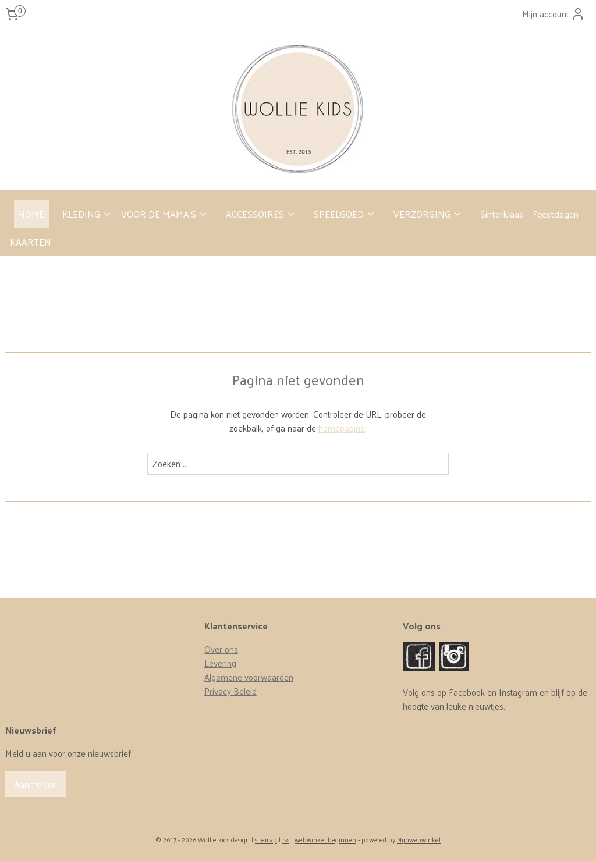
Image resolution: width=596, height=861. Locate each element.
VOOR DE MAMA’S (164, 213)
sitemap (266, 839)
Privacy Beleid (230, 691)
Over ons (221, 649)
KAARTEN (30, 241)
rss (285, 839)
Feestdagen (556, 213)
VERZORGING (427, 213)
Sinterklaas (501, 213)
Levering (220, 663)
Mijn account (553, 14)
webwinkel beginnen (325, 839)
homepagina (341, 428)
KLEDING (87, 213)
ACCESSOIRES (261, 213)
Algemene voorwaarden (248, 677)
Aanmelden (36, 784)
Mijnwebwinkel (419, 839)
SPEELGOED (344, 213)
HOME (31, 213)
